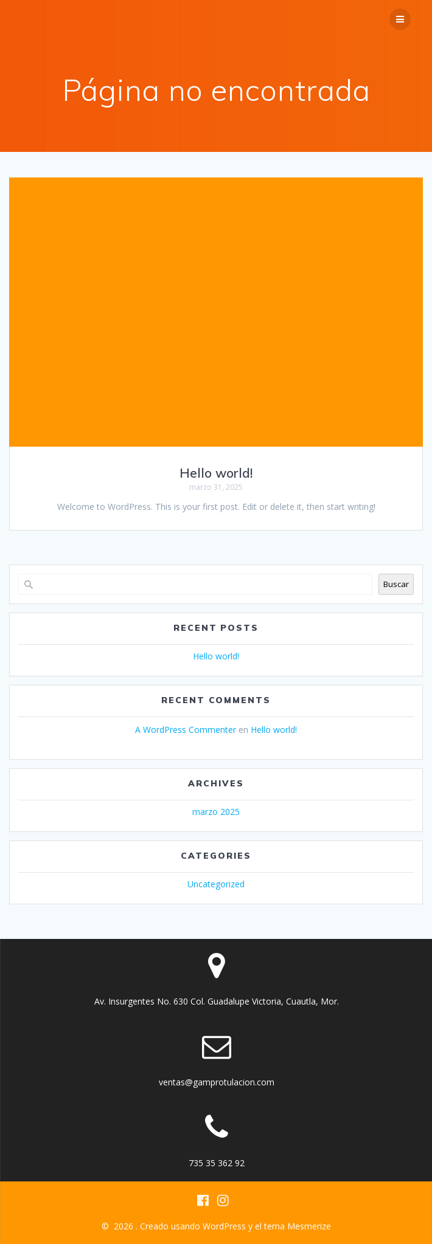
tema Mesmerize (297, 1226)
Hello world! (216, 473)
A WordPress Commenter (185, 729)
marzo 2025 (216, 811)
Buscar (396, 584)
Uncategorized (216, 884)
